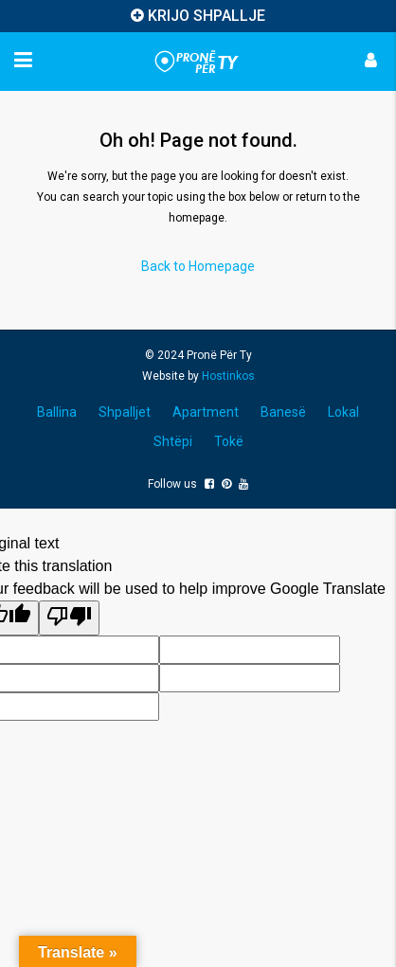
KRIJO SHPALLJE (206, 16)
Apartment (205, 412)
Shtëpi (172, 441)
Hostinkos (228, 376)
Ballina (57, 412)
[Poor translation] (69, 618)
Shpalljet (125, 412)
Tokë (228, 441)
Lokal (343, 412)
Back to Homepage (198, 266)
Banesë (283, 412)
